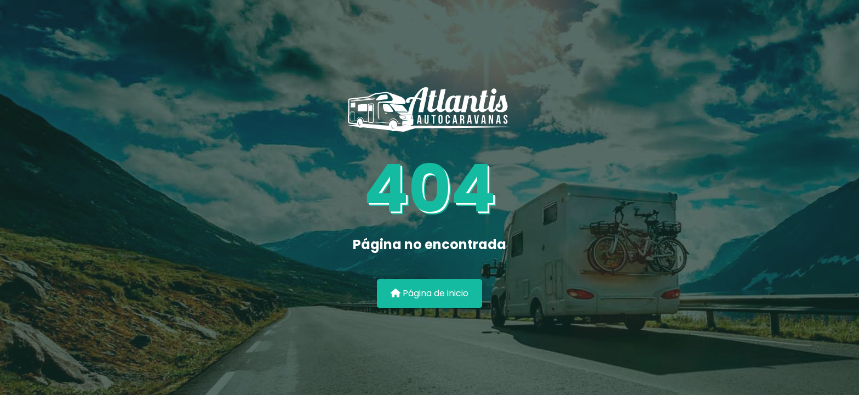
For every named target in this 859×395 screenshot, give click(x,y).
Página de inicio (429, 293)
